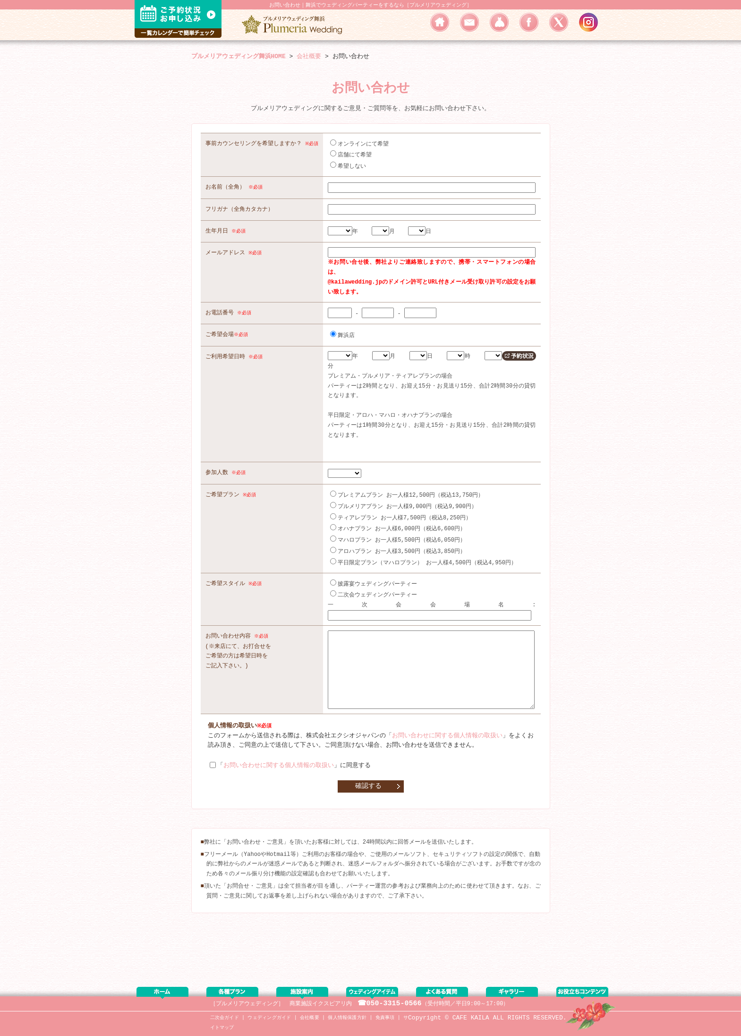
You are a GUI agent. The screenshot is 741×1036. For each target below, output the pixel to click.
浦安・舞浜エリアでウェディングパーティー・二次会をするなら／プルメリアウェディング (295, 24)
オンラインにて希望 (361, 143)
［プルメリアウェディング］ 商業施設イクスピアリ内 (281, 1004)
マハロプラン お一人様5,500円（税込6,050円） (400, 533)
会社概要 (309, 1018)
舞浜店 (344, 332)
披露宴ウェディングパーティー (375, 576)
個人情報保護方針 (347, 1018)
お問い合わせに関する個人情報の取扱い (447, 742)
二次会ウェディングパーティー (375, 586)
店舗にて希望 (353, 154)
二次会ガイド (224, 1018)
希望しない (350, 165)
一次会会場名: (433, 596)
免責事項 (385, 1018)
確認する (368, 791)
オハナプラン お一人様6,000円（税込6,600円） (400, 522)
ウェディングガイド (269, 1018)
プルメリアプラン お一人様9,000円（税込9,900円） (405, 501)
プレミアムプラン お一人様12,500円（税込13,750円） (409, 490)
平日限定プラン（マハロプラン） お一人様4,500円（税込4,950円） (425, 555)
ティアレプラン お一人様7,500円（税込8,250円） (402, 512)
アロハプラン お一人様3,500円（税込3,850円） (400, 544)
